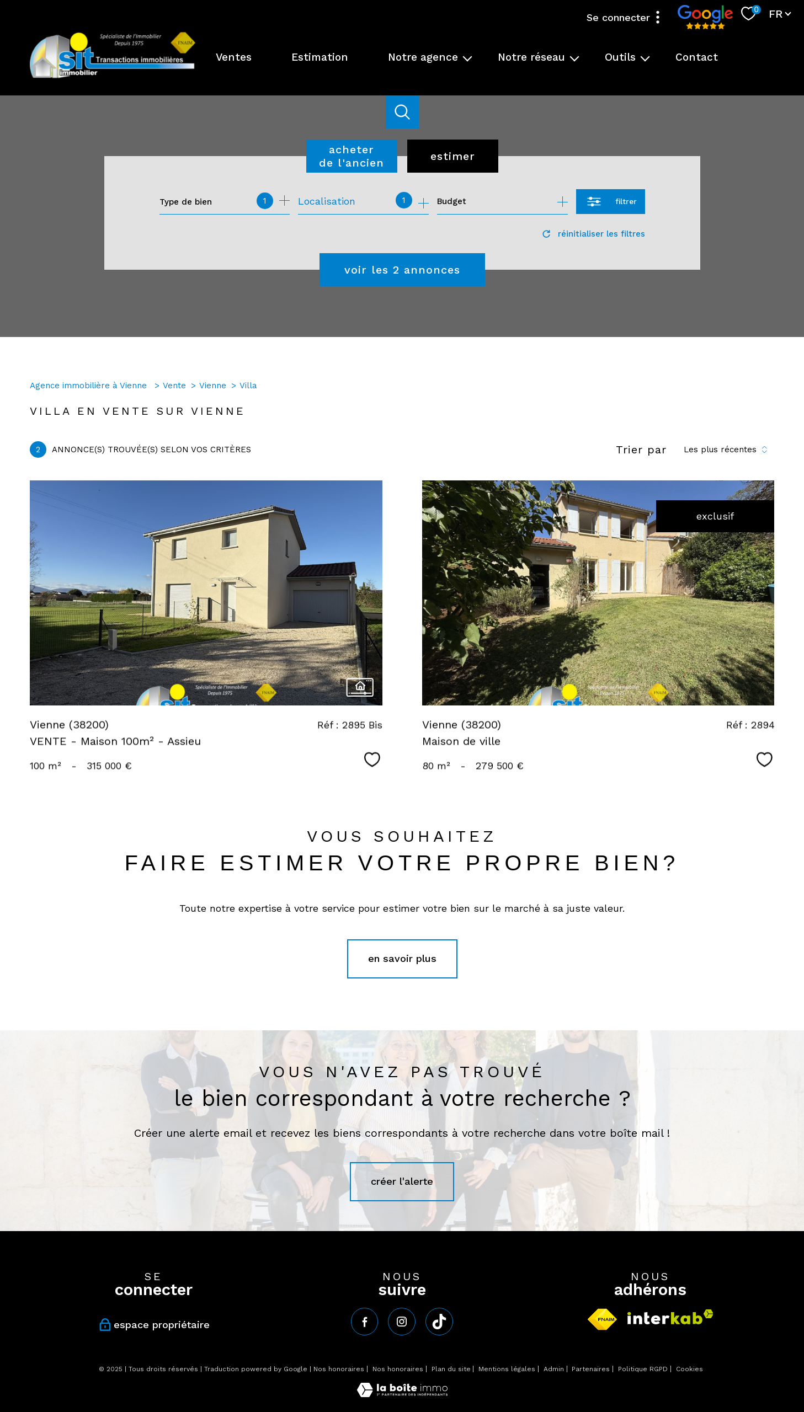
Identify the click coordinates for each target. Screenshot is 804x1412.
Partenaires (591, 1369)
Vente (174, 386)
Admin (554, 1369)
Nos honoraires (338, 1369)
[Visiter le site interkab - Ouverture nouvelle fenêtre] (670, 1316)
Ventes (234, 57)
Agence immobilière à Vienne (90, 386)
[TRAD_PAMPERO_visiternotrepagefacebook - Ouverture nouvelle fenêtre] (365, 1321)
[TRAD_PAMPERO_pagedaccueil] (112, 77)
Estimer (452, 156)
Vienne (212, 386)
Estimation (319, 57)
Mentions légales (506, 1369)
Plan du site (451, 1369)
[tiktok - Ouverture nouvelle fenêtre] (439, 1321)
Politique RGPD (643, 1369)
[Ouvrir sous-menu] (467, 57)
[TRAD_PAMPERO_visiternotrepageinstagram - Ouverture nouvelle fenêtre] (402, 1321)
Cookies (689, 1369)
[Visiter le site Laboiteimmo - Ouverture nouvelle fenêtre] (402, 1393)
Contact (696, 57)
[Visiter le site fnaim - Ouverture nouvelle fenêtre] (602, 1319)
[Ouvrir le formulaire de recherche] (610, 201)
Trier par (641, 449)
